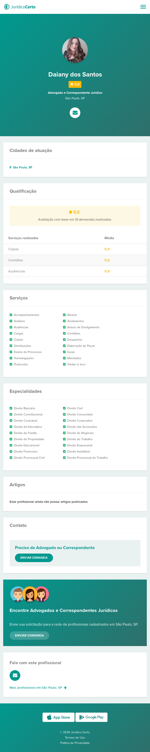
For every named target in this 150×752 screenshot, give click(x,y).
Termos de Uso (75, 737)
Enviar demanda (34, 558)
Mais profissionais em (38, 688)
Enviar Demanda (29, 635)
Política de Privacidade (75, 743)
